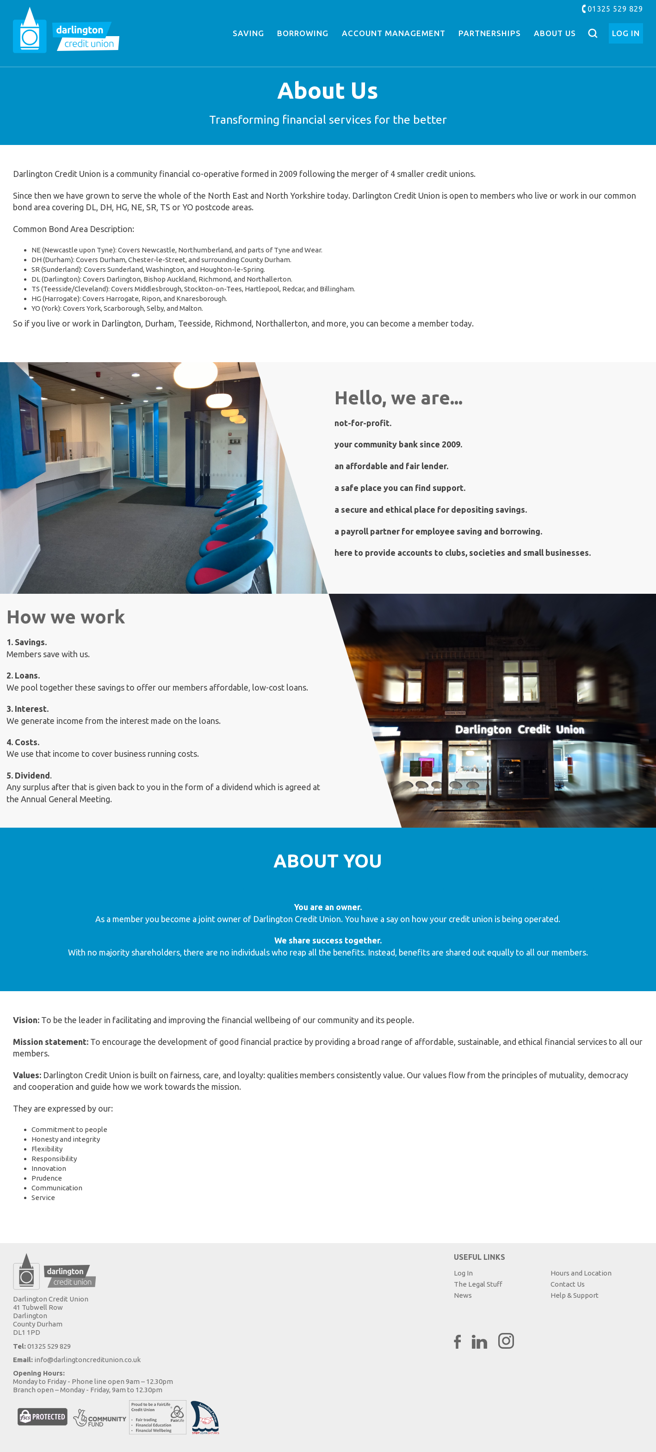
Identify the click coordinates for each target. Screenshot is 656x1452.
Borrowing (302, 33)
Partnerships (489, 33)
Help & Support (575, 1295)
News (463, 1295)
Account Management (394, 33)
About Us (555, 33)
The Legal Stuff (478, 1284)
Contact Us (568, 1284)
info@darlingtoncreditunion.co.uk (87, 1360)
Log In (626, 33)
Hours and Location (581, 1273)
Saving (248, 33)
